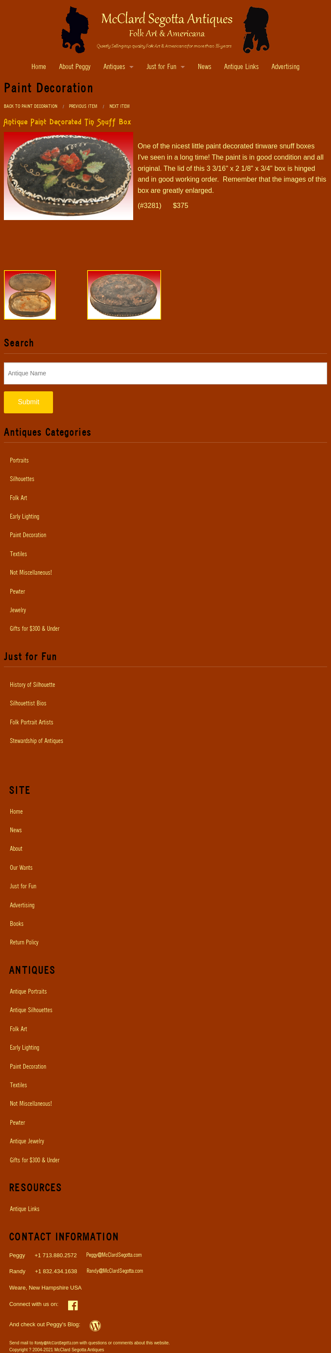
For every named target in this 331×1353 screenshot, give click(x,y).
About (16, 849)
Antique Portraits (28, 992)
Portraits (19, 461)
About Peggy (75, 67)
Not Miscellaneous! (31, 573)
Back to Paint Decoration (30, 106)
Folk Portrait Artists (31, 723)
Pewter (17, 592)
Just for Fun (161, 67)
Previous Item (83, 106)
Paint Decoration (28, 535)
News (204, 67)
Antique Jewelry (27, 1142)
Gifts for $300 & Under (34, 629)
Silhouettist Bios (28, 704)
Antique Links (241, 67)
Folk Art (18, 498)
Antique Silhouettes (31, 1010)
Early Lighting (24, 517)
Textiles (18, 554)
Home (38, 67)
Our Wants (21, 868)
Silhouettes (22, 479)
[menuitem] (165, 461)
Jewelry (18, 610)
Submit (28, 402)
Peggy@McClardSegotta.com (114, 1255)
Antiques (114, 67)
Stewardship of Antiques (36, 741)
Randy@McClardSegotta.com (115, 1271)
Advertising (286, 67)
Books (17, 924)
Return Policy (24, 943)
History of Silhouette (32, 685)
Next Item (119, 106)
